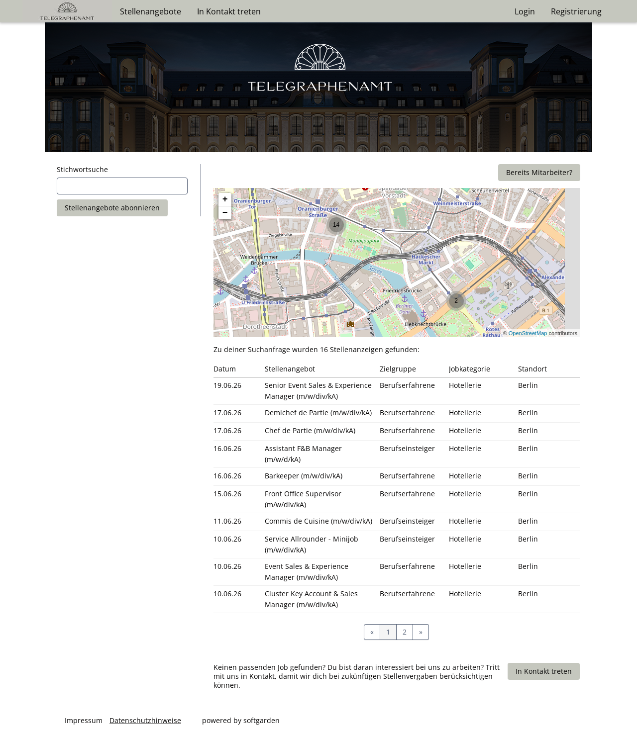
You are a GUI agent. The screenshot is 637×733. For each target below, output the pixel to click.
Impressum (84, 720)
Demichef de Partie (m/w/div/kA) (318, 412)
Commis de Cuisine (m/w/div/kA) (318, 521)
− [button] (225, 213)
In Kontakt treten (229, 11)
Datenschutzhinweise (145, 720)
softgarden (261, 720)
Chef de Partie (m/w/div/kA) (310, 430)
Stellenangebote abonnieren (112, 207)
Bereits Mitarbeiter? (539, 172)
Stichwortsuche (82, 169)
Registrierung (576, 11)
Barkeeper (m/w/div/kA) (303, 475)
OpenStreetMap (528, 333)
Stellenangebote (150, 11)
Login (525, 11)
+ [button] (225, 199)
